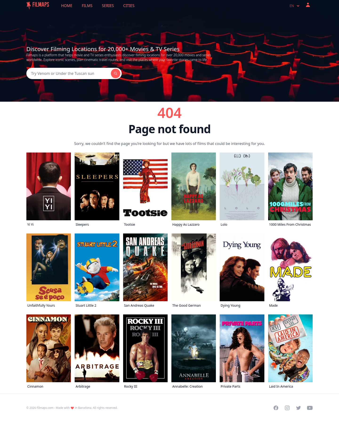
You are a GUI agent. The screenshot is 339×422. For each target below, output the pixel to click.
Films (87, 5)
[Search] (68, 73)
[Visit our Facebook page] (276, 408)
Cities (128, 5)
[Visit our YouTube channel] (310, 408)
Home (67, 5)
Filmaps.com (45, 408)
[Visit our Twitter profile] (298, 408)
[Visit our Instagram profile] (287, 408)
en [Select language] (295, 6)
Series (108, 5)
